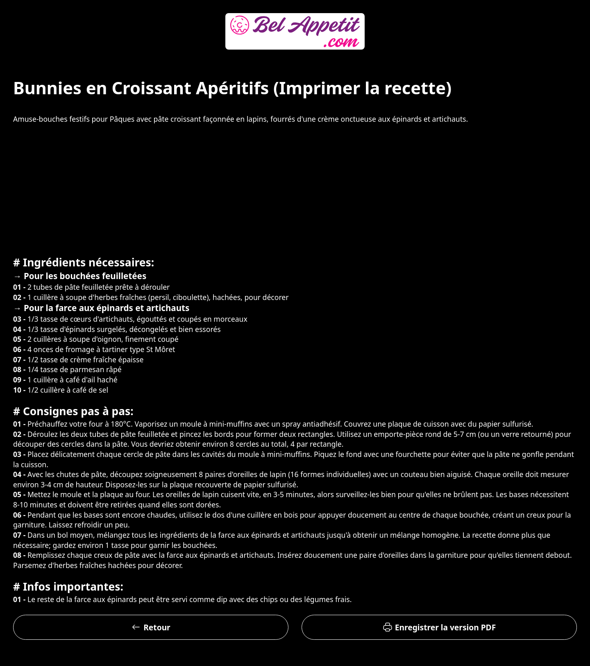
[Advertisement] (295, 188)
